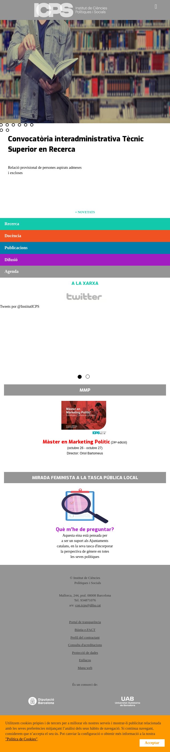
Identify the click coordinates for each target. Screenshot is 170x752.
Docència (13, 235)
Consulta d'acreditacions (85, 645)
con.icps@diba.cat (88, 605)
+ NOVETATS (85, 212)
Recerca (12, 223)
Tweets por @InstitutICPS (19, 307)
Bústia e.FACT (85, 630)
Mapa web (85, 668)
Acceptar (152, 743)
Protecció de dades (85, 653)
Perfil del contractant (85, 637)
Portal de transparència (85, 622)
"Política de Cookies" (21, 739)
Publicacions (16, 247)
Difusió (11, 259)
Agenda (11, 271)
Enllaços (85, 660)
